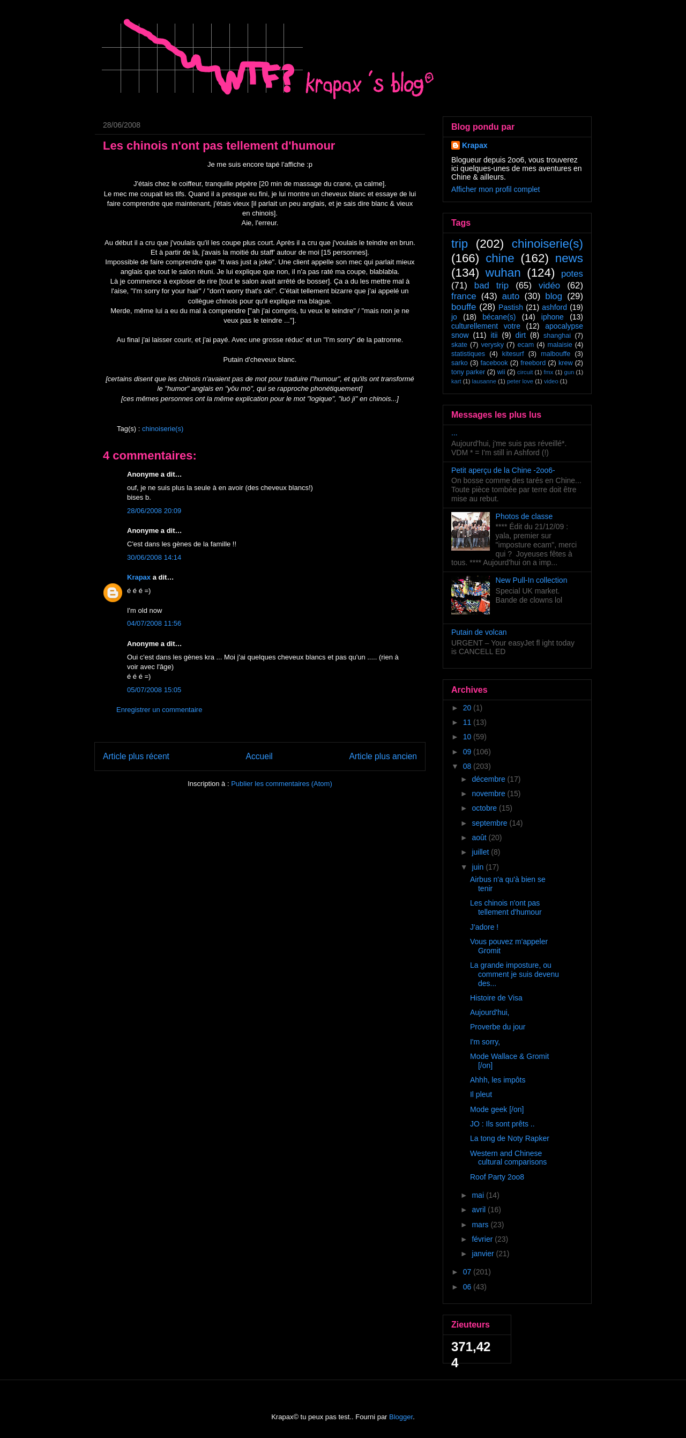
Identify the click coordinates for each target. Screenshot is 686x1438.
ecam (525, 345)
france (463, 296)
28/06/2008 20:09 (154, 511)
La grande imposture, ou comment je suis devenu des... (514, 974)
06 (468, 1287)
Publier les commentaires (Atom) (281, 784)
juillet (481, 852)
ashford (554, 307)
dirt (521, 335)
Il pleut (481, 1094)
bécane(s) (499, 317)
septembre (490, 823)
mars (481, 1224)
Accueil (259, 756)
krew (565, 363)
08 (468, 766)
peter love (520, 381)
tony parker (468, 372)
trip (459, 243)
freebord (533, 363)
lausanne (484, 381)
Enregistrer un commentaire (159, 710)
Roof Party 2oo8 (497, 1177)
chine (500, 258)
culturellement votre (485, 326)
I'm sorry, (485, 1041)
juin (479, 867)
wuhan (503, 272)
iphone (552, 317)
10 (468, 736)
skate (459, 345)
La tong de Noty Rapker (509, 1138)
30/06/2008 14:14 (154, 557)
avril (480, 1209)
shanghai (557, 335)
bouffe (463, 307)
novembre (489, 793)
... (454, 432)
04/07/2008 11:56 (154, 623)
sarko (459, 363)
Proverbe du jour (498, 1026)
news (569, 258)
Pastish (510, 307)
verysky (492, 345)
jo (454, 317)
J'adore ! (484, 927)
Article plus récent (136, 756)
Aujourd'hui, (490, 1012)
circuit (525, 372)
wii (501, 372)
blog (553, 296)
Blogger (401, 1417)
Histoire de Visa (496, 998)
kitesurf (513, 354)
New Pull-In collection (532, 580)
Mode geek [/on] (497, 1109)
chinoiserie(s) (162, 429)
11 (468, 722)
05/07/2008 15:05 (154, 690)
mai (479, 1195)
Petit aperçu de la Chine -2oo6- (503, 470)
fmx (548, 372)
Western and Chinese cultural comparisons (508, 1158)
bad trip (491, 285)
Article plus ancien (383, 756)
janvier (484, 1253)
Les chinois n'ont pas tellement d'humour (506, 907)
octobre (485, 808)
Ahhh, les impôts (498, 1080)
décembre (489, 779)
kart (456, 381)
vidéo (549, 285)
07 (468, 1271)
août (480, 837)
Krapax (139, 577)
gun (569, 372)
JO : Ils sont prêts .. (502, 1124)
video (551, 381)
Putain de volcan (479, 632)
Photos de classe (524, 516)
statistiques (468, 354)
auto (511, 296)
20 (468, 707)
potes (572, 274)
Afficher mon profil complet (495, 189)
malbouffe (555, 354)
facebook (494, 363)
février (483, 1239)
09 (468, 751)
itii (493, 335)
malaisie (560, 345)
